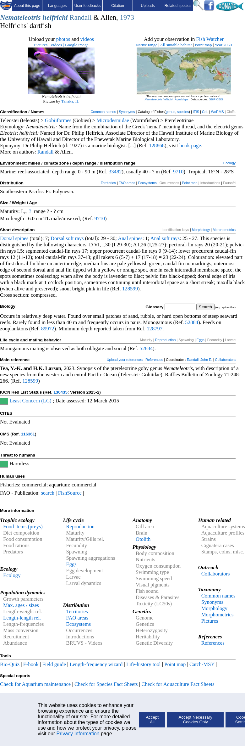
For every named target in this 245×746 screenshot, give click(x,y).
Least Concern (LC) (30, 401)
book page (190, 146)
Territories (108, 183)
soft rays (75, 238)
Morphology (201, 230)
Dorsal (7, 238)
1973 (127, 17)
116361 (28, 434)
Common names (103, 112)
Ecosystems (147, 183)
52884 (191, 322)
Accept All (152, 719)
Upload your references (125, 360)
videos (87, 39)
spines (22, 238)
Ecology (229, 163)
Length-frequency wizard (95, 664)
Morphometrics (224, 230)
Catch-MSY (202, 664)
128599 (130, 289)
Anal (123, 238)
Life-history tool (143, 664)
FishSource (70, 493)
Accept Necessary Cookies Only (195, 719)
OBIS (219, 99)
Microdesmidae (112, 120)
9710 (178, 172)
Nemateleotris (20, 17)
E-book (31, 664)
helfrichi (55, 17)
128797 (154, 329)
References (154, 360)
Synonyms (127, 112)
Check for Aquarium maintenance (35, 684)
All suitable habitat (176, 44)
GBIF (212, 99)
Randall (81, 17)
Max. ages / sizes (21, 605)
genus (170, 112)
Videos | (57, 44)
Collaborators (225, 360)
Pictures (40, 44)
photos (63, 39)
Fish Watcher (210, 39)
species (183, 112)
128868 (157, 146)
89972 (47, 329)
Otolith (143, 539)
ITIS (196, 112)
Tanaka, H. (70, 101)
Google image (77, 44)
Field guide (54, 664)
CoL (205, 112)
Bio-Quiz (9, 664)
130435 (60, 392)
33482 (115, 172)
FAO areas (127, 183)
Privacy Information (78, 733)
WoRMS (217, 112)
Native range (146, 44)
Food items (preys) (23, 527)
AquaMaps (181, 99)
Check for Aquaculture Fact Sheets (177, 684)
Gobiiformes (58, 120)
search (48, 493)
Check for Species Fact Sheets (106, 684)
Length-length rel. (22, 618)
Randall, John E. (199, 360)
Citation (117, 5)
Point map (203, 44)
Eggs (200, 340)
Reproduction (165, 340)
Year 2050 (223, 44)
